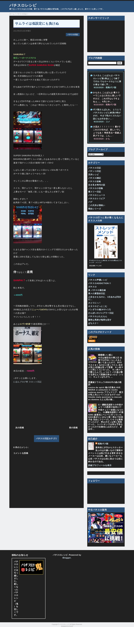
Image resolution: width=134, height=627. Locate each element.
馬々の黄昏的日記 (96, 293)
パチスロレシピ (23, 5)
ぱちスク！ (93, 323)
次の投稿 (19, 428)
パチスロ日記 (72, 34)
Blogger (67, 558)
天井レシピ (93, 175)
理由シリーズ (94, 209)
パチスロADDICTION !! (99, 283)
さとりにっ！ (94, 303)
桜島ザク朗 (103, 444)
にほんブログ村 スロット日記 (27, 382)
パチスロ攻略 (94, 181)
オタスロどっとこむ (97, 306)
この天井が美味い (96, 205)
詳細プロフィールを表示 (99, 465)
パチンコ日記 (94, 171)
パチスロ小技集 (95, 188)
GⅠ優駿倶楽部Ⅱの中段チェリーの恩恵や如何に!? (110, 406)
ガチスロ (92, 287)
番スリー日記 (94, 192)
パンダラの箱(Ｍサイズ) (99, 309)
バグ (90, 202)
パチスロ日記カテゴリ (46, 438)
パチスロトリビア (96, 198)
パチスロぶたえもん (97, 316)
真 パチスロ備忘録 (97, 290)
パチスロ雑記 (94, 178)
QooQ (71, 626)
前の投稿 (73, 428)
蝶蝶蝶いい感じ (105, 355)
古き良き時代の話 (96, 185)
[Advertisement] (46, 404)
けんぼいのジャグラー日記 (101, 313)
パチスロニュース (96, 195)
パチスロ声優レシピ (97, 280)
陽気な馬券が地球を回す (99, 320)
